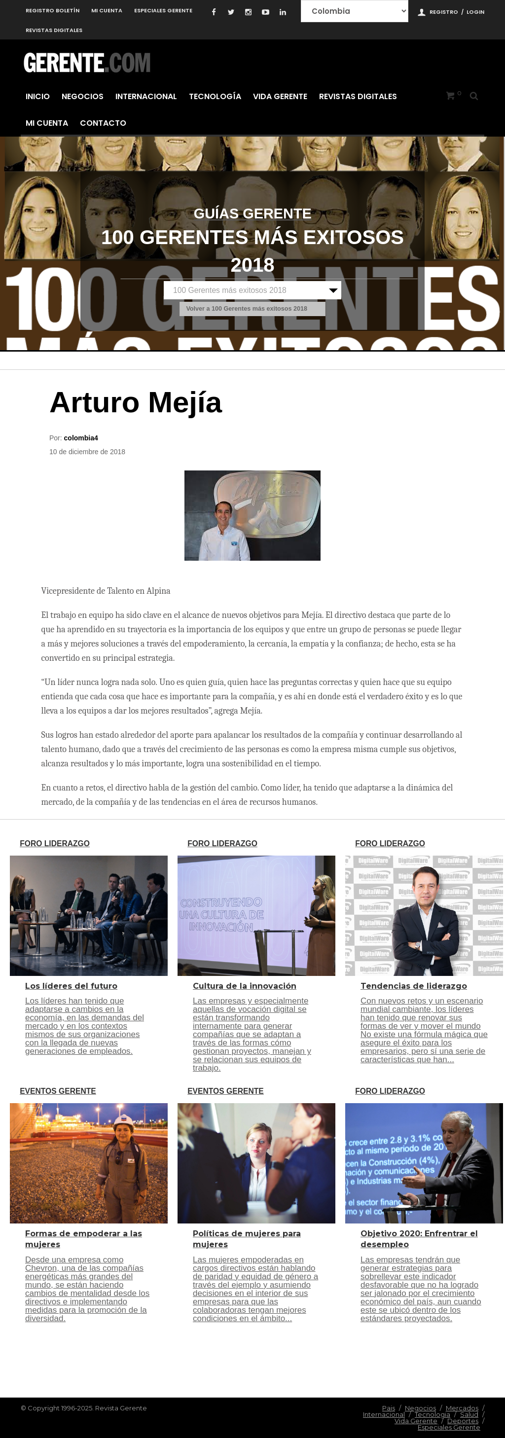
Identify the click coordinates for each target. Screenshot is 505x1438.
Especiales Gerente (163, 10)
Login (475, 12)
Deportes (462, 1421)
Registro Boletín (52, 10)
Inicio (38, 96)
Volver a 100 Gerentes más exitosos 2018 (246, 309)
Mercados (462, 1408)
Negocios (83, 96)
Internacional (146, 96)
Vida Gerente (280, 96)
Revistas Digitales (54, 30)
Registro (444, 12)
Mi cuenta (106, 10)
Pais (388, 1408)
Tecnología (215, 96)
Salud (469, 1414)
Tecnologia (432, 1414)
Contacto (103, 123)
